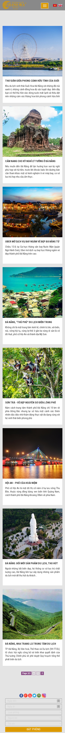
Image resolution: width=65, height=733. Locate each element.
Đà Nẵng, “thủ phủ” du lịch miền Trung (28, 322)
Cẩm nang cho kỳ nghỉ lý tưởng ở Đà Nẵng (30, 161)
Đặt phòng (33, 729)
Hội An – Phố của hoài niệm (21, 483)
